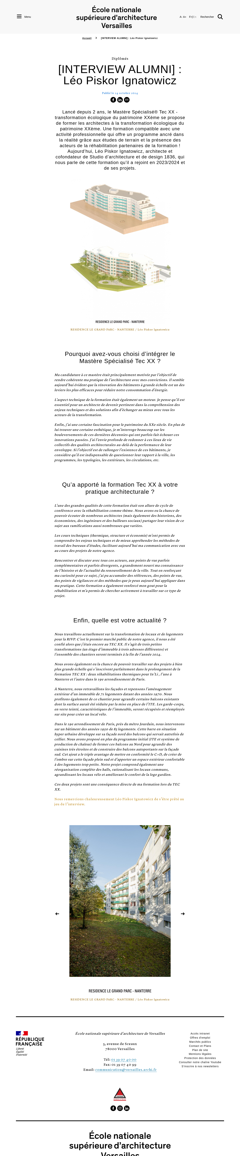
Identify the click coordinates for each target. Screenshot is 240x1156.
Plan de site (200, 1050)
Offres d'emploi (200, 1037)
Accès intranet (200, 1033)
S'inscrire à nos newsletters (200, 1066)
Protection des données (200, 1058)
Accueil (87, 38)
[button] (211, 17)
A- (181, 16)
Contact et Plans (200, 1045)
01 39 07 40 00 (123, 1059)
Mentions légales (200, 1053)
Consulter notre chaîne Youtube (200, 1062)
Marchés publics (200, 1041)
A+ (184, 16)
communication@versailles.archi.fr (126, 1069)
